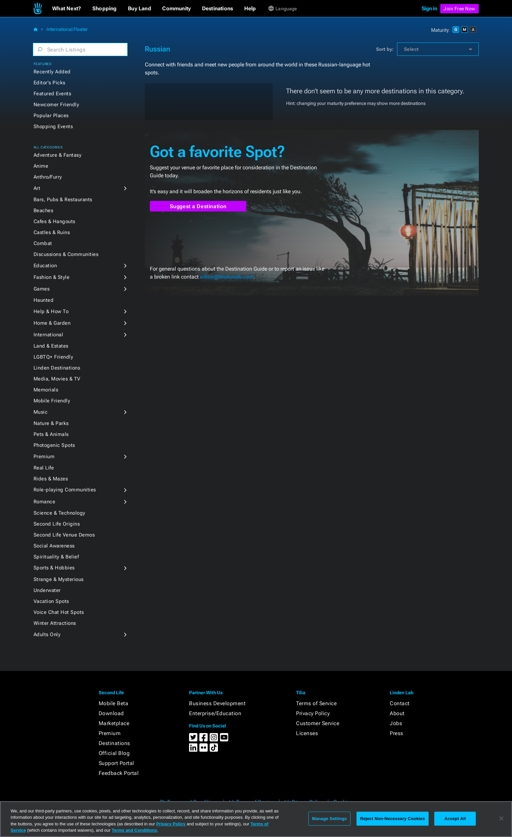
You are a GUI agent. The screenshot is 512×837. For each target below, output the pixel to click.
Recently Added (52, 72)
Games (42, 289)
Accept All (455, 818)
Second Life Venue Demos (64, 535)
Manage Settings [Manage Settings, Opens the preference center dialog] (329, 818)
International (48, 335)
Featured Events (52, 94)
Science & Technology (59, 513)
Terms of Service (316, 703)
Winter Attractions (55, 623)
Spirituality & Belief (56, 557)
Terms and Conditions (134, 830)
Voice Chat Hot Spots (59, 612)
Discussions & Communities (66, 254)
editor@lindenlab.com (227, 277)
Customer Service (317, 723)
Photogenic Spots (54, 445)
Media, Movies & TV (57, 379)
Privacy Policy (313, 713)
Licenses (307, 733)
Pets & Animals (51, 434)
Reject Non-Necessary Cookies (392, 818)
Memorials (46, 390)
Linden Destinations (57, 368)
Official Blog (114, 753)
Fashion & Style (52, 277)
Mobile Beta (114, 703)
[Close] (501, 818)
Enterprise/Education (215, 713)
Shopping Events (53, 126)
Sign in (429, 8)
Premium (44, 457)
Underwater (47, 590)
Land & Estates (51, 346)
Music (41, 412)
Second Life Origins (57, 524)
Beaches (43, 210)
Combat (43, 243)
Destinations (114, 743)
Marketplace (114, 723)
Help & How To (51, 311)
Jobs (396, 723)
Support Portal (116, 763)
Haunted (44, 300)
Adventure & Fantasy (58, 155)
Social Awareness (54, 546)
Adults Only (47, 634)
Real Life (44, 468)
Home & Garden (52, 323)
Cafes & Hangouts (54, 221)
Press (396, 733)
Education (45, 266)
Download (111, 713)
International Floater (67, 29)
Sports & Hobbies (54, 568)
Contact (400, 703)
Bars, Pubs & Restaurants (63, 200)
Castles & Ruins (52, 232)
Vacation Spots (51, 601)
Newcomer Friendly (56, 105)
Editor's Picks (49, 83)
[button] (66, 9)
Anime (41, 166)
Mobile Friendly (52, 401)
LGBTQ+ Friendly (53, 357)
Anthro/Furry (48, 177)
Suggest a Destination (198, 206)
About (397, 713)
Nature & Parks (51, 423)
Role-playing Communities (65, 490)
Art (37, 188)
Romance (44, 502)
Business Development (217, 703)
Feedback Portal (119, 773)
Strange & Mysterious (59, 579)
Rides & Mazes (51, 479)
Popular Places (51, 116)
